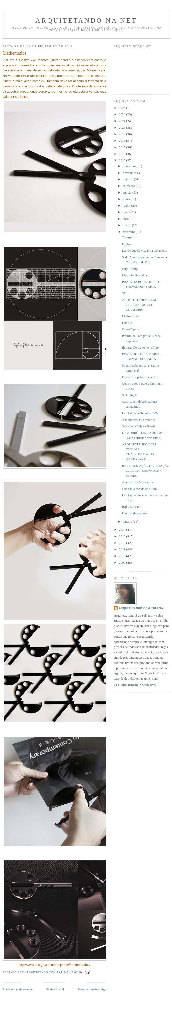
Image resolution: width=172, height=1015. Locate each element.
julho (127, 199)
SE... (125, 293)
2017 (122, 147)
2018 (122, 140)
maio (126, 212)
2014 (122, 529)
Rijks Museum (131, 507)
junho (127, 205)
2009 (122, 562)
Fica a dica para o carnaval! (140, 377)
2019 (122, 134)
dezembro (130, 166)
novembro (130, 173)
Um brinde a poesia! (135, 513)
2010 (122, 556)
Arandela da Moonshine (138, 482)
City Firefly (129, 269)
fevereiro (129, 232)
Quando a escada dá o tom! (140, 489)
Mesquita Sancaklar (135, 275)
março (127, 225)
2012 (122, 543)
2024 (122, 108)
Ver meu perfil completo (135, 685)
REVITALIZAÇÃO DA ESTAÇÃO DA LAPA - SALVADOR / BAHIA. (145, 470)
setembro (129, 186)
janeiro (128, 521)
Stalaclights (129, 395)
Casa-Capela (130, 329)
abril (126, 219)
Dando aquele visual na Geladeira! (144, 250)
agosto (127, 192)
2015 (122, 160)
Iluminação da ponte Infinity (140, 347)
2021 (122, 121)
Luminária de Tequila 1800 (140, 413)
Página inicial (55, 989)
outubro (128, 179)
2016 (122, 154)
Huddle (127, 323)
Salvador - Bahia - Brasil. (139, 426)
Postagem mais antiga (92, 989)
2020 (122, 127)
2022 (122, 114)
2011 (122, 549)
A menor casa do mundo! (138, 420)
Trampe (127, 237)
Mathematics (130, 316)
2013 (122, 536)
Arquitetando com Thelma (141, 608)
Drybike (127, 244)
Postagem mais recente (18, 989)
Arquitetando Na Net (86, 20)
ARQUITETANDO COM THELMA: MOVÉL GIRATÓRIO (139, 304)
